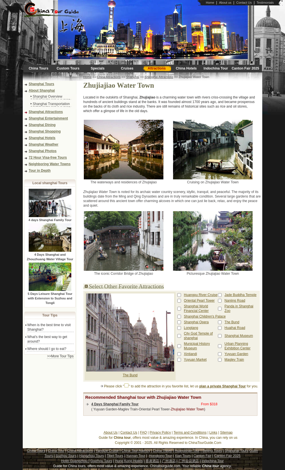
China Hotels (186, 68)
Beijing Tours (212, 451)
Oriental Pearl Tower (199, 301)
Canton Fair (202, 456)
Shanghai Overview (47, 96)
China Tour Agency (135, 451)
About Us (110, 433)
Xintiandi (190, 354)
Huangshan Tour (187, 451)
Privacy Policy (160, 433)
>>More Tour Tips (60, 356)
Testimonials (265, 2)
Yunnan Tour (135, 456)
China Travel (162, 451)
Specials (98, 68)
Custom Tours (68, 68)
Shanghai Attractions (46, 112)
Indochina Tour (216, 68)
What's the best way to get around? (47, 339)
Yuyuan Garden (236, 354)
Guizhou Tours (101, 461)
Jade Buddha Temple (240, 295)
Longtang (191, 328)
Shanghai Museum (238, 336)
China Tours (38, 68)
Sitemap (226, 433)
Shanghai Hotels (42, 138)
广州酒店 (169, 461)
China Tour (56, 451)
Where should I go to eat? (46, 349)
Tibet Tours (115, 456)
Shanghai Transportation (51, 104)
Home (210, 2)
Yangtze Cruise (106, 451)
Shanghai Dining (42, 125)
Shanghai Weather (43, 144)
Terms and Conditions (190, 433)
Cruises (127, 68)
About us (225, 2)
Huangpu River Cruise (200, 295)
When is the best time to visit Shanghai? (49, 327)
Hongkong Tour (160, 456)
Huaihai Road (234, 328)
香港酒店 (152, 461)
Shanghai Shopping (45, 131)
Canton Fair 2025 (245, 68)
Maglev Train (234, 360)
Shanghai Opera (196, 322)
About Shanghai (42, 91)
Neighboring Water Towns (49, 164)
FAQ (143, 433)
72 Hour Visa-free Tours (48, 158)
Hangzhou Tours (91, 456)
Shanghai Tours (41, 84)
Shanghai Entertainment (48, 118)
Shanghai (132, 77)
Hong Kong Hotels (129, 461)
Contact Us (243, 2)
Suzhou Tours (66, 456)
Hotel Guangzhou (75, 461)
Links (213, 433)
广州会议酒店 (188, 461)
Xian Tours (183, 456)
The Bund (130, 375)
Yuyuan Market (195, 360)
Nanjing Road (234, 301)
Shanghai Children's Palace (205, 316)
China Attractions (108, 77)
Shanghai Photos (43, 151)
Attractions (157, 68)
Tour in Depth (40, 171)
